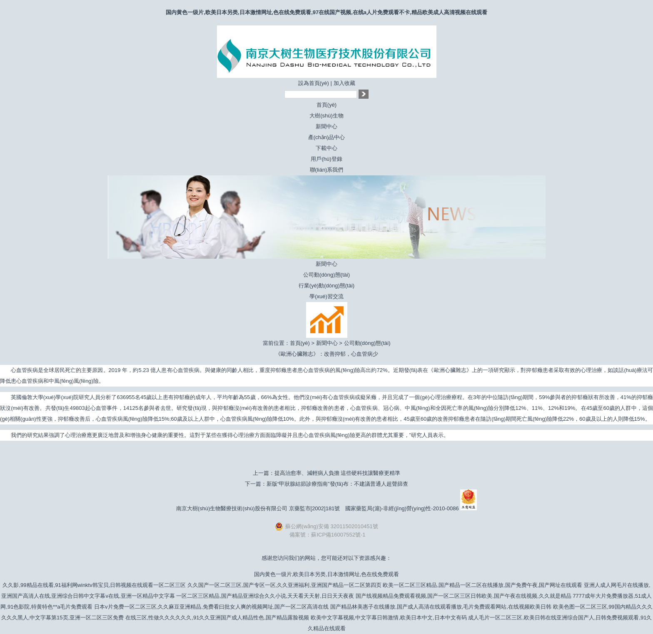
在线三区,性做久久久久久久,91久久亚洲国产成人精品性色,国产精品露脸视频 (217, 617)
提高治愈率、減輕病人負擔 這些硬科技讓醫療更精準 (337, 473)
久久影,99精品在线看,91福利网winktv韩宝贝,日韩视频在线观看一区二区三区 (94, 585)
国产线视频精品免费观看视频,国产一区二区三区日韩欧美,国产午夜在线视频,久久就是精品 (463, 596)
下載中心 (326, 148)
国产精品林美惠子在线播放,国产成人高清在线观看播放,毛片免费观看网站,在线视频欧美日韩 (440, 607)
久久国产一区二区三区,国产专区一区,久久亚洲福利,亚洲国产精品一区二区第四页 (284, 585)
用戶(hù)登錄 (326, 159)
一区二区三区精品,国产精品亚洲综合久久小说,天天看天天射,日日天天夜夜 (265, 596)
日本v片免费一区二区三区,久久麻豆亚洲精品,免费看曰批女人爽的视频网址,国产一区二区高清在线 (211, 607)
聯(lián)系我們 (327, 170)
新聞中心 (326, 126)
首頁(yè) (326, 105)
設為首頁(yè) (313, 83)
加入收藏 (344, 83)
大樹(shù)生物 (326, 115)
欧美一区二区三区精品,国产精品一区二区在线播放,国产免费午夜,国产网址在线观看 (482, 585)
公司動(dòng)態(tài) (326, 275)
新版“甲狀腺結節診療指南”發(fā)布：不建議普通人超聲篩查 (337, 484)
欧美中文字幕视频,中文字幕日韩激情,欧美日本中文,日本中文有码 (389, 617)
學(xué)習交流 (326, 296)
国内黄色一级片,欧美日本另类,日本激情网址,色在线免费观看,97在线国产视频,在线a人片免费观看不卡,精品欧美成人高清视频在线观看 (326, 12)
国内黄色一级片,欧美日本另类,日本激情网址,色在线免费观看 (326, 574)
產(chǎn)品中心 (326, 137)
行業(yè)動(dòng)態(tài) (326, 285)
